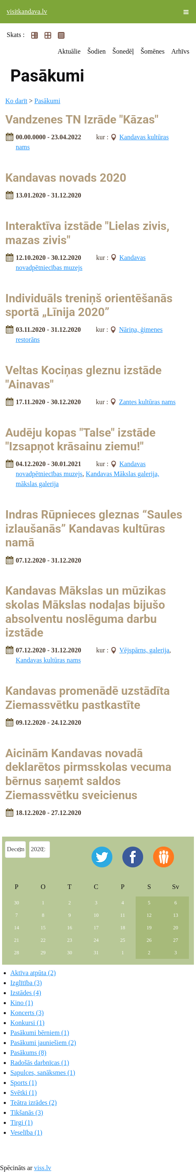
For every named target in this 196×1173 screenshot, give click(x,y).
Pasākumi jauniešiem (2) (43, 1042)
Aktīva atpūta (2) (33, 972)
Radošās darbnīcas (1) (39, 1062)
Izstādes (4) (25, 992)
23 (69, 940)
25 (122, 940)
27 (175, 940)
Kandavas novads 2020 (66, 178)
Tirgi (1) (21, 1122)
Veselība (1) (26, 1132)
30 (16, 903)
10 (96, 915)
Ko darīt (16, 100)
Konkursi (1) (27, 1022)
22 (42, 940)
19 (148, 928)
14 (16, 928)
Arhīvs (180, 51)
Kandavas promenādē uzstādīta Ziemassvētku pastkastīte (87, 698)
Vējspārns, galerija (144, 650)
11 (122, 915)
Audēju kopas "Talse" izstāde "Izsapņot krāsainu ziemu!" (80, 440)
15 (42, 928)
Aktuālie (69, 51)
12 (148, 915)
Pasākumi (47, 100)
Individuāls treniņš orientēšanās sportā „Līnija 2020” (89, 305)
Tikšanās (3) (26, 1112)
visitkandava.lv (27, 11)
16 (69, 928)
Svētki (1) (23, 1092)
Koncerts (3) (27, 1012)
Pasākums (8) (28, 1052)
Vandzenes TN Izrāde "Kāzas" (82, 119)
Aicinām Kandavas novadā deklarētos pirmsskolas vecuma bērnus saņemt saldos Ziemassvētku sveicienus (88, 774)
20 (175, 928)
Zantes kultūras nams (147, 401)
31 (96, 953)
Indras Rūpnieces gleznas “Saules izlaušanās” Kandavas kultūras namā (93, 528)
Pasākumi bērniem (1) (39, 1032)
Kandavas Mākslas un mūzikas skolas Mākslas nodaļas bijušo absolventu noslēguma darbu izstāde (85, 612)
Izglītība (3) (26, 982)
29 (42, 953)
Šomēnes (153, 51)
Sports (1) (23, 1082)
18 (122, 928)
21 (16, 940)
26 (148, 940)
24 (96, 940)
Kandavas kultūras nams (48, 660)
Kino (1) (21, 1002)
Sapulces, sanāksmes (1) (42, 1072)
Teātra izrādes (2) (33, 1102)
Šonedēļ (123, 51)
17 (96, 928)
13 (175, 915)
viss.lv (42, 1167)
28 (16, 953)
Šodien (96, 51)
